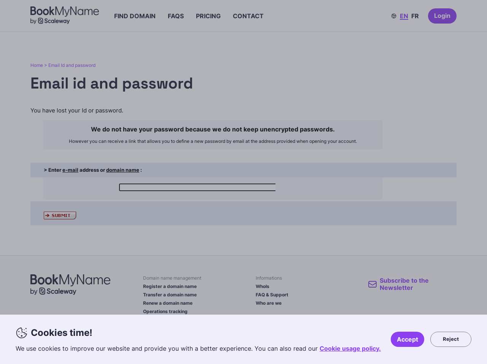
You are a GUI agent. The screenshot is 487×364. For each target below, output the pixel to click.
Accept (407, 339)
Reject (451, 339)
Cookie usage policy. (350, 348)
